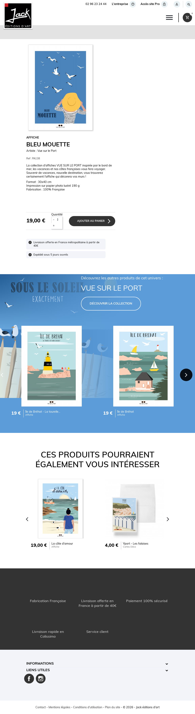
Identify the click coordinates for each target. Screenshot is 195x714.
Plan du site (112, 707)
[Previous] (27, 519)
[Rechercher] (188, 4)
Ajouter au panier (91, 221)
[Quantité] (59, 220)
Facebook (29, 679)
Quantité (57, 214)
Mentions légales (59, 707)
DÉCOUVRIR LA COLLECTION (111, 303)
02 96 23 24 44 (96, 4)
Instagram (41, 679)
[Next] (186, 375)
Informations (40, 664)
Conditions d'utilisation (87, 707)
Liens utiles (38, 670)
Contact (40, 707)
